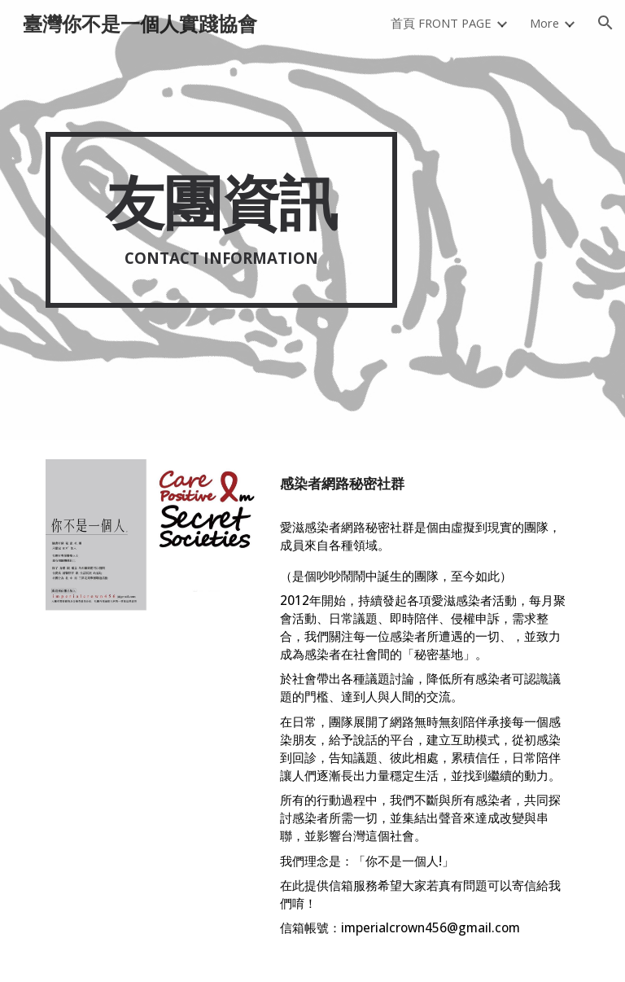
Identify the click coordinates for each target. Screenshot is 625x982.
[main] (221, 220)
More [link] (544, 23)
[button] (605, 22)
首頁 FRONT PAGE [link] (441, 23)
